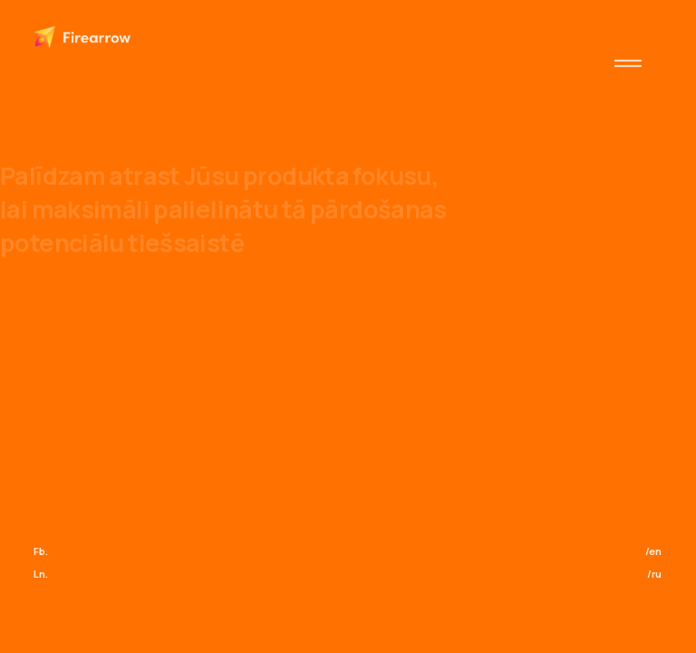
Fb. (41, 551)
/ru (654, 573)
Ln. (41, 573)
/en (653, 551)
